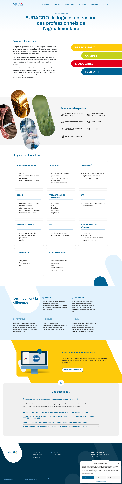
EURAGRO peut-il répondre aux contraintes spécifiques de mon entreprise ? (56, 412)
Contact (106, 4)
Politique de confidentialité (100, 481)
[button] (119, 463)
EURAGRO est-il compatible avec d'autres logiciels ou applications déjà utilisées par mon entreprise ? (58, 417)
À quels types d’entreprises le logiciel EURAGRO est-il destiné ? (51, 399)
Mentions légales (8, 479)
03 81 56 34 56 (95, 457)
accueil (57, 13)
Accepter (87, 477)
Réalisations (69, 4)
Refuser (100, 477)
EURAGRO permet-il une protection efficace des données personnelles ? (55, 426)
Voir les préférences (113, 477)
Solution (57, 4)
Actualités (82, 4)
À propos (45, 4)
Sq (47, 479)
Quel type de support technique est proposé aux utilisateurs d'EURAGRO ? (55, 422)
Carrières (94, 4)
